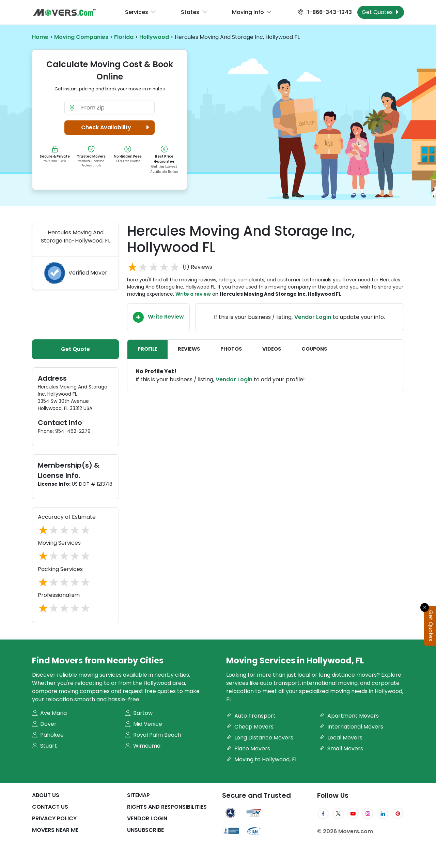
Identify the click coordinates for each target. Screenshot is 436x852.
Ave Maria (49, 713)
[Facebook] (323, 813)
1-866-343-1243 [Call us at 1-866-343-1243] (325, 12)
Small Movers (341, 748)
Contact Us (50, 807)
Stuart (44, 746)
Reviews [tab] (189, 349)
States (194, 12)
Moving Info (252, 12)
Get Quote (75, 349)
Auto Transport (251, 716)
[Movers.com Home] (64, 12)
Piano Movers (248, 748)
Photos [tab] (231, 349)
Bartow (139, 713)
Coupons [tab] (314, 349)
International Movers (351, 727)
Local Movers (340, 737)
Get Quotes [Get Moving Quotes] (381, 12)
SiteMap (138, 795)
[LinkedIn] (383, 813)
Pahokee (48, 735)
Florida (124, 37)
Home (40, 37)
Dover (44, 724)
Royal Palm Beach (153, 735)
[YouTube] (353, 813)
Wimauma (142, 746)
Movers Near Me (55, 830)
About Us (45, 795)
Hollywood (154, 37)
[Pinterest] (398, 813)
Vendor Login (312, 317)
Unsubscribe (145, 830)
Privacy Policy (54, 818)
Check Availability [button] (116, 127)
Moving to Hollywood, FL (261, 759)
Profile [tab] (147, 349)
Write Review (158, 317)
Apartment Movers (349, 716)
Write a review (193, 294)
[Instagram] (368, 813)
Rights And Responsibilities (167, 807)
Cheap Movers (250, 727)
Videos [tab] (271, 349)
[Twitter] (338, 813)
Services (140, 12)
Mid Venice (143, 724)
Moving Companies (81, 37)
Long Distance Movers (259, 737)
